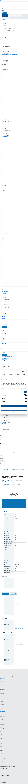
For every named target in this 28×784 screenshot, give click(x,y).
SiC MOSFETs (4, 241)
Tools (3, 328)
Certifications (4, 359)
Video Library (6, 432)
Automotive (4, 293)
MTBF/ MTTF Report (7, 366)
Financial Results (6, 417)
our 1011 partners (7, 379)
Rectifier (3, 19)
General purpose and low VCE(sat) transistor (9, 54)
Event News (5, 431)
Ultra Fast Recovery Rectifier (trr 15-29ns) (9, 33)
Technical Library (5, 329)
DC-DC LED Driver (6, 133)
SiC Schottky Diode (5, 238)
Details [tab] (10, 374)
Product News (6, 427)
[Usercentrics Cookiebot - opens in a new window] (19, 371)
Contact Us (4, 345)
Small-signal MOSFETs (7, 53)
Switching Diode (6, 67)
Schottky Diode (6, 69)
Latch (5, 190)
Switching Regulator (6, 124)
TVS (4, 39)
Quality (4, 352)
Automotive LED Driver (7, 130)
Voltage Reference (5, 136)
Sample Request (5, 346)
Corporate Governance (7, 415)
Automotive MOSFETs (7, 46)
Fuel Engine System (7, 307)
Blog (3, 338)
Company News (6, 429)
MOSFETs (3, 42)
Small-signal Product (5, 61)
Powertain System (6, 299)
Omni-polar (5, 187)
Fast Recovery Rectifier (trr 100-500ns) (9, 28)
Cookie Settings (4, 768)
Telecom (3, 318)
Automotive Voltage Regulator (8, 121)
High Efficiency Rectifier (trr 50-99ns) (9, 30)
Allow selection (14, 408)
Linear (5, 192)
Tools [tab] (5, 593)
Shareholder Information (7, 420)
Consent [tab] (3, 374)
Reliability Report (6, 368)
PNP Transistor (6, 60)
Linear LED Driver (6, 135)
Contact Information (7, 422)
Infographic (4, 330)
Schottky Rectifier (6, 23)
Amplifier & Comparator (6, 115)
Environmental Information (7, 356)
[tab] (5, 15)
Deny (14, 411)
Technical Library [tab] (13, 593)
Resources (5, 324)
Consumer (4, 315)
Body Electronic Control (7, 302)
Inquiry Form (4, 347)
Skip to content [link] (3, 0)
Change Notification (5, 358)
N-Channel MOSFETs (7, 48)
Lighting (3, 316)
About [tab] (24, 374)
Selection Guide (6, 335)
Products (4, 10)
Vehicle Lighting (6, 304)
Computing (4, 313)
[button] (15, 22)
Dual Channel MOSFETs (7, 51)
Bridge (5, 25)
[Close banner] (26, 371)
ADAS (5, 297)
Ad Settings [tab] (17, 374)
